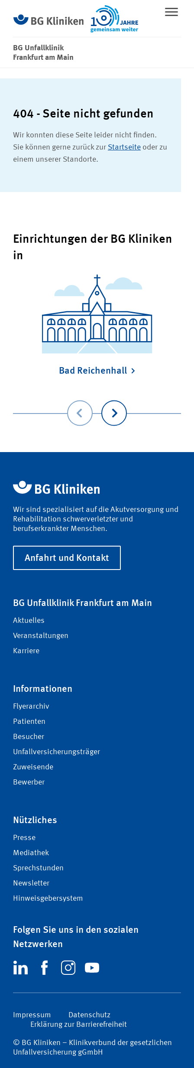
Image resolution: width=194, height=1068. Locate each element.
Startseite (124, 147)
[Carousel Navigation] (97, 400)
